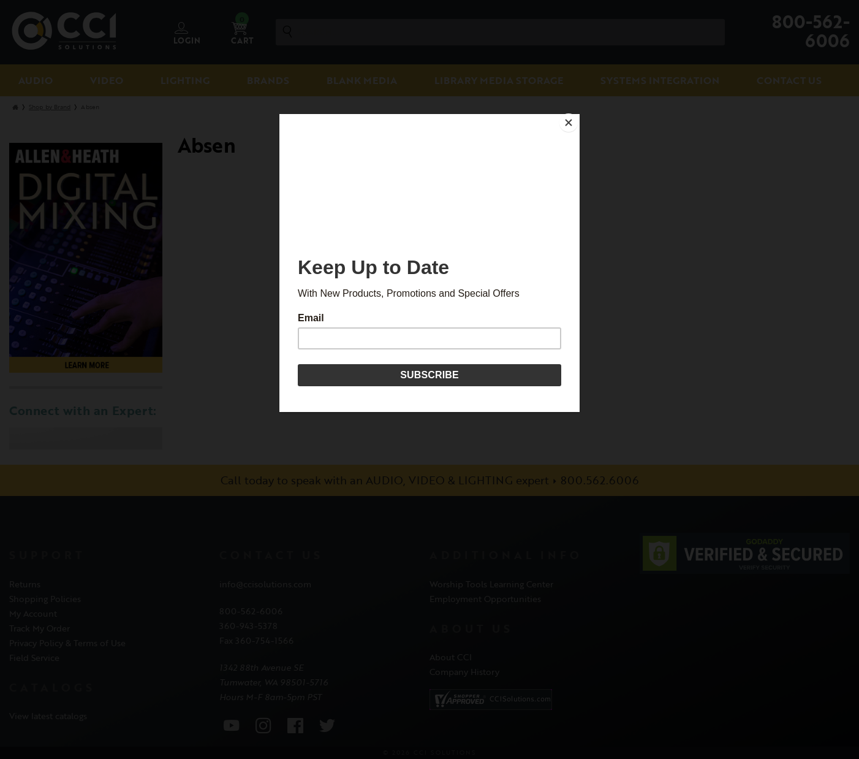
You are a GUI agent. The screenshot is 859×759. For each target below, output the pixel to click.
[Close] (576, 117)
